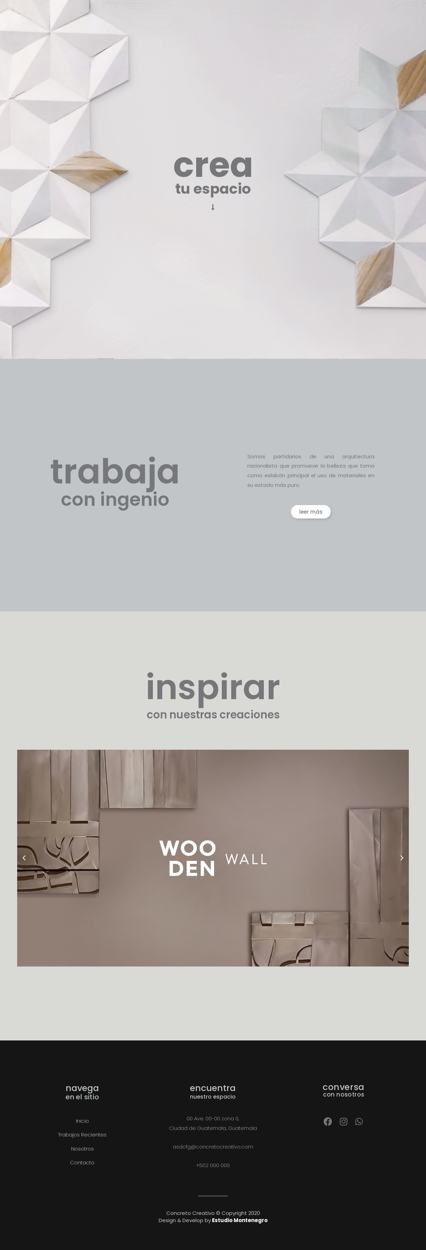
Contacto (82, 1162)
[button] (311, 512)
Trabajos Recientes (82, 1134)
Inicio (82, 1120)
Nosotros (82, 1148)
